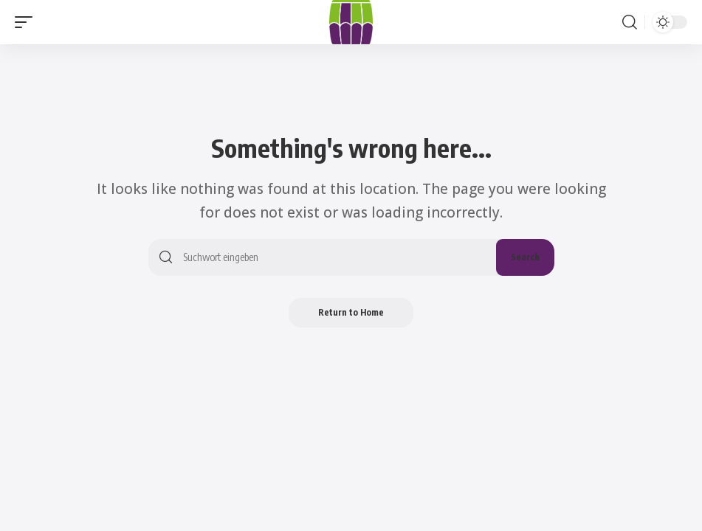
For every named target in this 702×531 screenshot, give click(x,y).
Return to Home (351, 312)
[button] (27, 22)
